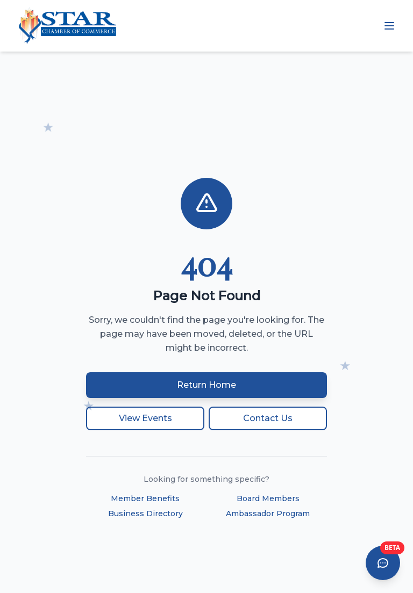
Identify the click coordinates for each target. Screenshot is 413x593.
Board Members (268, 498)
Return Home (206, 385)
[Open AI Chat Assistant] (383, 563)
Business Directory (145, 513)
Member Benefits (145, 498)
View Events (145, 418)
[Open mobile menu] (389, 26)
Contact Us (268, 418)
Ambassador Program (268, 513)
